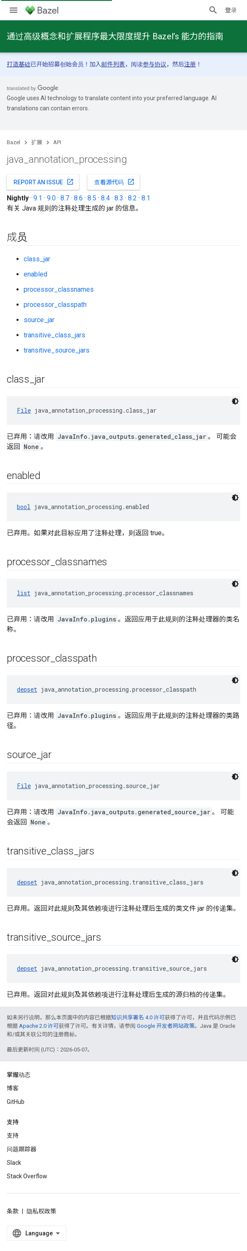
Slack (14, 1162)
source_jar (39, 320)
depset (27, 689)
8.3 (118, 198)
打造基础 (18, 64)
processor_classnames (59, 289)
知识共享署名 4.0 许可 (138, 1017)
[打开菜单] (13, 10)
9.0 (51, 198)
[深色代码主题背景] (235, 401)
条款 (13, 1211)
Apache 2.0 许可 (39, 1026)
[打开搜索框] (213, 10)
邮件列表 (113, 64)
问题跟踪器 (21, 1149)
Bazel (13, 142)
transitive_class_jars (54, 335)
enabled (35, 274)
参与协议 (154, 64)
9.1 (37, 198)
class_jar (37, 259)
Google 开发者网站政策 (166, 1026)
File (24, 410)
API (57, 142)
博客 (13, 1088)
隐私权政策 (41, 1211)
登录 (231, 10)
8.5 (91, 198)
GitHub (15, 1101)
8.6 (78, 198)
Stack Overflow (27, 1176)
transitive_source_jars (57, 350)
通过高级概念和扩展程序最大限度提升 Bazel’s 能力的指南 (115, 36)
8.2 (132, 198)
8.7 (64, 198)
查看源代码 (114, 182)
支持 (13, 1135)
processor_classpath (55, 305)
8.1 (145, 198)
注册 (190, 64)
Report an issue (44, 182)
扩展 (36, 142)
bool (23, 507)
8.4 (105, 198)
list (23, 593)
